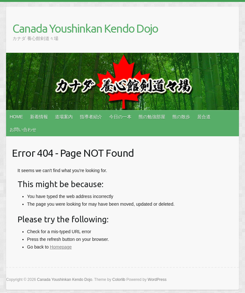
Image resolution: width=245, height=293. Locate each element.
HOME (16, 116)
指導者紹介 (91, 116)
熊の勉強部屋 (151, 116)
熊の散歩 (181, 116)
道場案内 (64, 116)
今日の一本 (120, 116)
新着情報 (39, 116)
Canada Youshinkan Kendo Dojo (85, 28)
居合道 (204, 116)
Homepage (61, 246)
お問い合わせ (23, 129)
